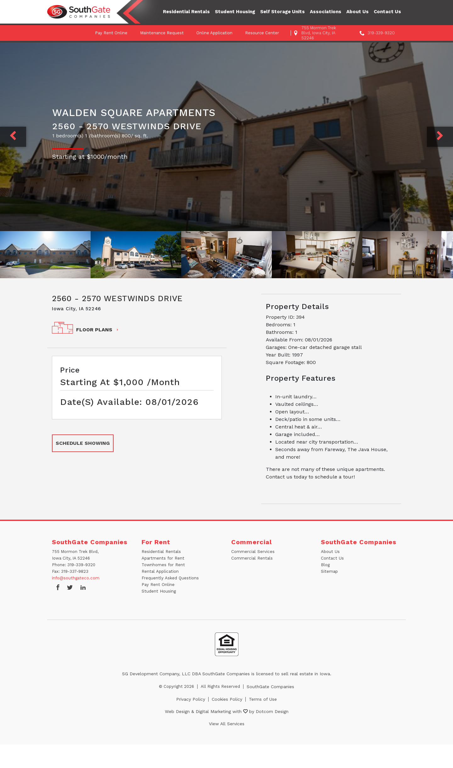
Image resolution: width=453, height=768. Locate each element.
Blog (325, 564)
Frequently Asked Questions (170, 578)
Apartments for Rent (163, 558)
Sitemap (329, 571)
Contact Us (387, 11)
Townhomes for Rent (163, 564)
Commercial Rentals (251, 558)
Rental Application (160, 571)
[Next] (440, 137)
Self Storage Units (282, 11)
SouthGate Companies (270, 686)
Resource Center (262, 32)
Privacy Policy (190, 699)
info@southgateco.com (75, 578)
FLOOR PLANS (97, 330)
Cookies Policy (227, 699)
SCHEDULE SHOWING (83, 443)
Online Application (214, 32)
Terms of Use (263, 699)
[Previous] (13, 137)
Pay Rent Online (111, 32)
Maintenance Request (162, 32)
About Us (357, 11)
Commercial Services (252, 551)
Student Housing (235, 11)
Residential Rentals (186, 11)
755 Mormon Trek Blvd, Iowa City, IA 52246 (318, 32)
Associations (325, 11)
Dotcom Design (272, 711)
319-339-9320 (381, 32)
